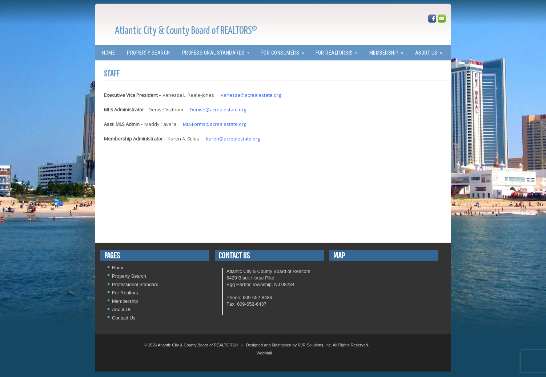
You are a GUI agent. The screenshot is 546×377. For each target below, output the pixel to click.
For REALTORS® (339, 50)
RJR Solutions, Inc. (315, 345)
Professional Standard (135, 284)
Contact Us (123, 318)
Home (108, 53)
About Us (431, 50)
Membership (388, 50)
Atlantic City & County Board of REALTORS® (186, 31)
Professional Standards (218, 50)
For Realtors (125, 292)
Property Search (148, 53)
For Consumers (285, 50)
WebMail (264, 353)
